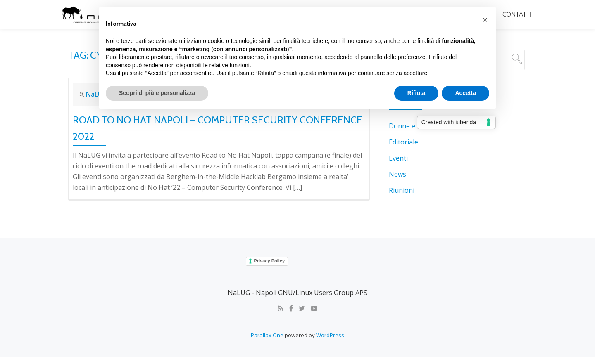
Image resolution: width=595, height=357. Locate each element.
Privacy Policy (269, 260)
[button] (485, 19)
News (397, 172)
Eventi (398, 157)
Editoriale (403, 141)
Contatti (516, 14)
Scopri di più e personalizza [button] (157, 93)
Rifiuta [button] (416, 93)
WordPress (330, 334)
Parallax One (268, 334)
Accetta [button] (465, 93)
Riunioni (401, 188)
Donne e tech (409, 125)
